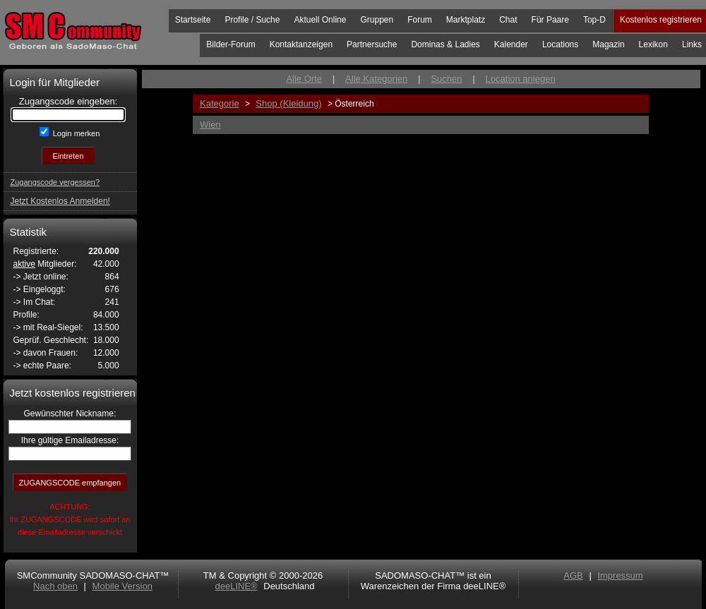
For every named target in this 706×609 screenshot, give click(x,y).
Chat (508, 20)
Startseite (193, 20)
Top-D (594, 20)
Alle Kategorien (376, 78)
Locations (560, 44)
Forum (419, 20)
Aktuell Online (320, 20)
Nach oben (55, 586)
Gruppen (376, 20)
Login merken (75, 133)
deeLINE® (236, 586)
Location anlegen (521, 78)
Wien (210, 124)
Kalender (511, 44)
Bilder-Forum (230, 44)
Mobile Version (122, 586)
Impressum (619, 575)
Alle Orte (304, 78)
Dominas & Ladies (445, 44)
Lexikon (653, 44)
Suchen (446, 78)
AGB (572, 575)
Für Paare (550, 20)
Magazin (608, 44)
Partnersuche (372, 44)
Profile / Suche (252, 20)
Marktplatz (465, 20)
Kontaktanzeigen (301, 44)
